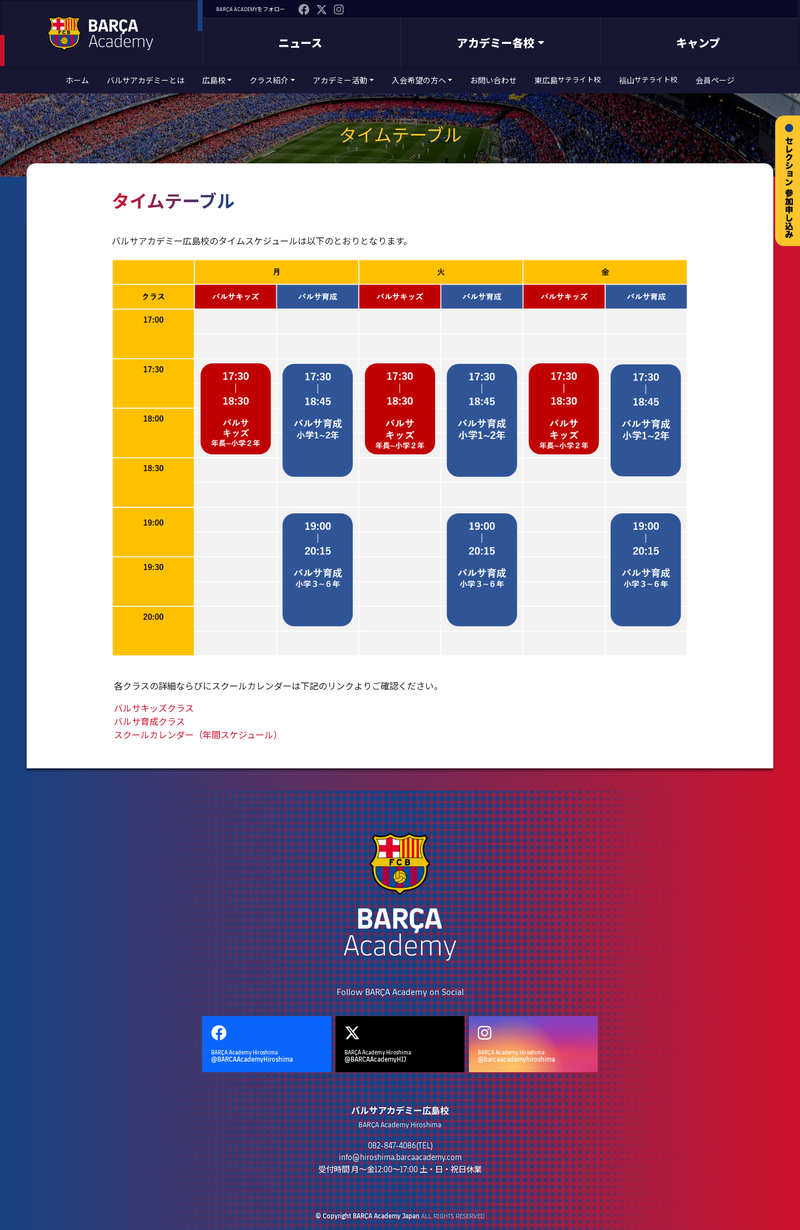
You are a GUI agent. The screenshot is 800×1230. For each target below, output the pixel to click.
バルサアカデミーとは (145, 80)
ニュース (300, 42)
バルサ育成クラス (149, 721)
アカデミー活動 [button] (340, 80)
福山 (648, 80)
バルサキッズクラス (154, 708)
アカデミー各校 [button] (495, 42)
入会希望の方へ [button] (419, 80)
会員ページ (715, 80)
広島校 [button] (214, 80)
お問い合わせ (493, 80)
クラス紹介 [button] (268, 80)
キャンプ (698, 42)
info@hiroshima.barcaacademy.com (400, 1157)
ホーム (77, 80)
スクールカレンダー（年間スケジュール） (198, 734)
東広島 (567, 80)
